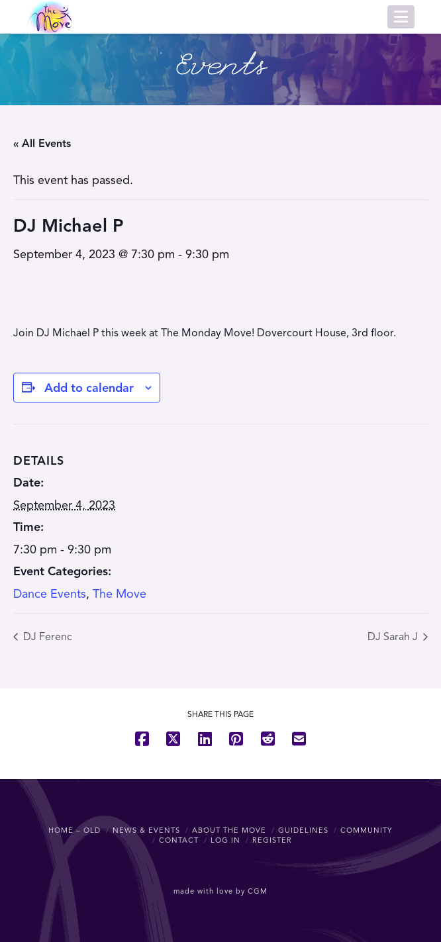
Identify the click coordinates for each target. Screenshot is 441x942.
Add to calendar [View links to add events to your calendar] (89, 388)
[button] (401, 16)
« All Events (42, 143)
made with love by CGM (220, 891)
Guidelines (303, 830)
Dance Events (49, 594)
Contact (179, 840)
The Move (119, 594)
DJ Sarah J (394, 636)
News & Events (146, 830)
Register (272, 840)
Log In (225, 840)
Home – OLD (74, 830)
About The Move (229, 830)
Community (366, 830)
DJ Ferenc (46, 636)
